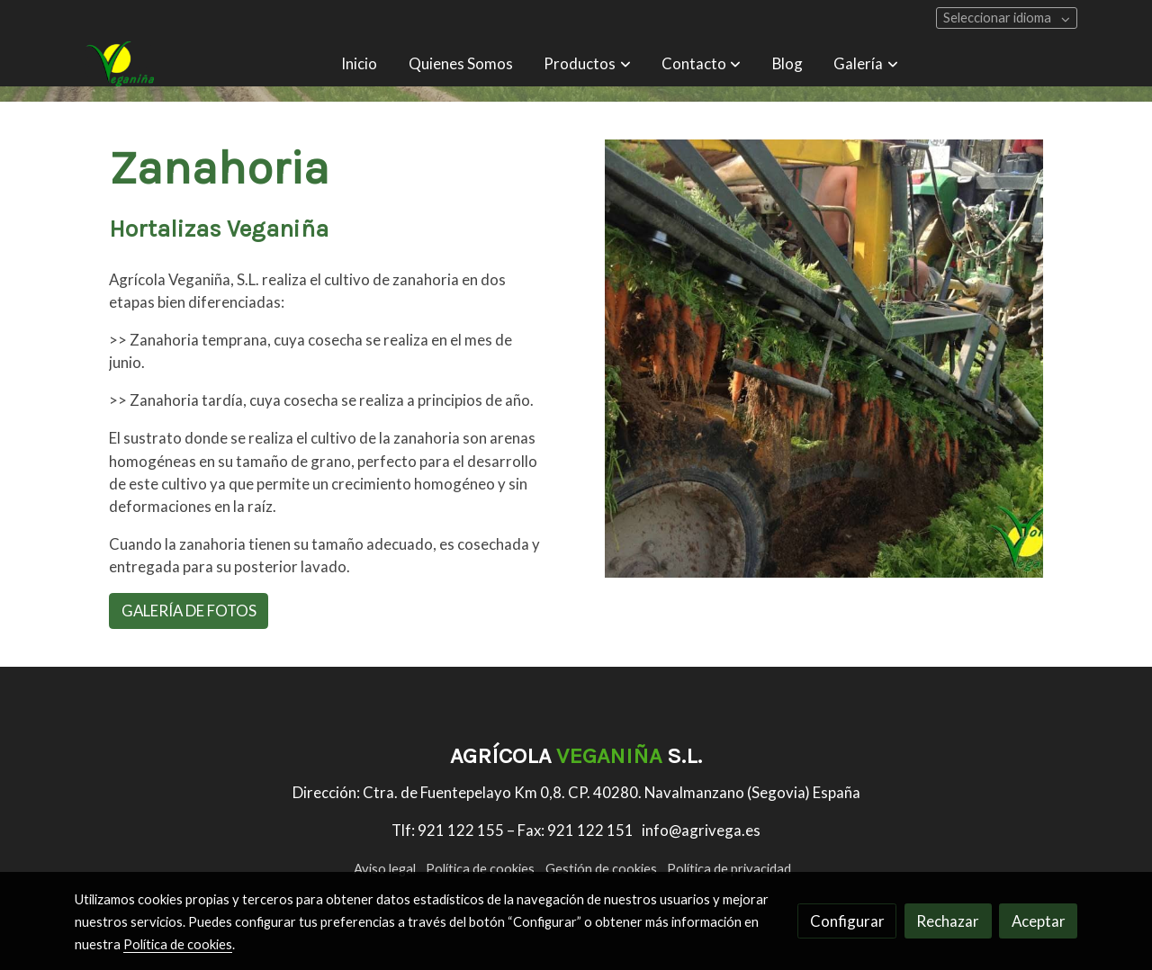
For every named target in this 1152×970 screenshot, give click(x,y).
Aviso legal (385, 868)
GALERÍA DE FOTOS (189, 610)
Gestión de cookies (601, 868)
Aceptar (1039, 921)
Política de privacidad (729, 868)
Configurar (847, 921)
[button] (587, 63)
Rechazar (947, 921)
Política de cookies (480, 868)
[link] (118, 63)
